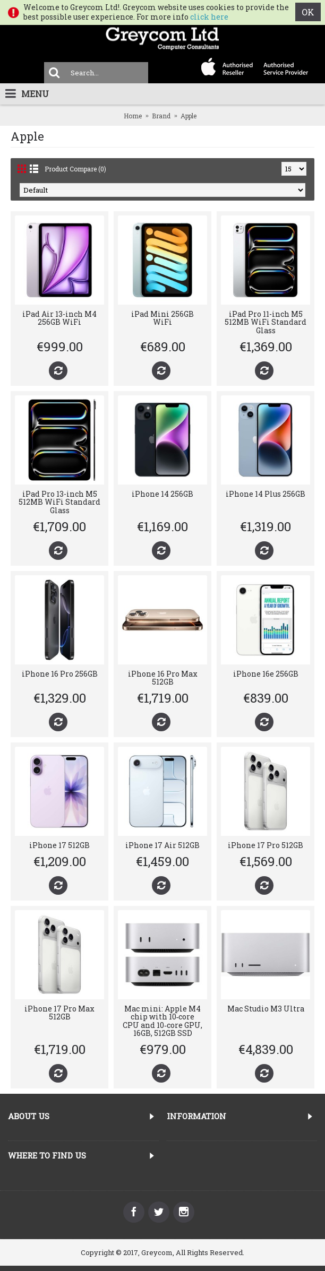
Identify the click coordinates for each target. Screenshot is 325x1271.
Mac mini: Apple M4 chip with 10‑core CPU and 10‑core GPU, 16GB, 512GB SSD (162, 1021)
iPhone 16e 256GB (265, 674)
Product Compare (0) (75, 169)
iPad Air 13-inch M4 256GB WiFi (59, 318)
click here (209, 17)
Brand (161, 115)
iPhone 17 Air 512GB (162, 845)
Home (133, 115)
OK (308, 12)
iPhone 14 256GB (162, 494)
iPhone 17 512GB (59, 845)
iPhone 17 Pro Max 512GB (59, 1013)
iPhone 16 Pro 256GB (60, 674)
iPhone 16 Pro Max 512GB (163, 678)
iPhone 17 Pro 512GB (265, 845)
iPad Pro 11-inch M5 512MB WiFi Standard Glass (265, 322)
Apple (188, 115)
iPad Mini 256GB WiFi (162, 318)
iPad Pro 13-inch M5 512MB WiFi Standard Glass (59, 502)
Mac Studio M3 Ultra (265, 1009)
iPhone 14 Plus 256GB (265, 494)
